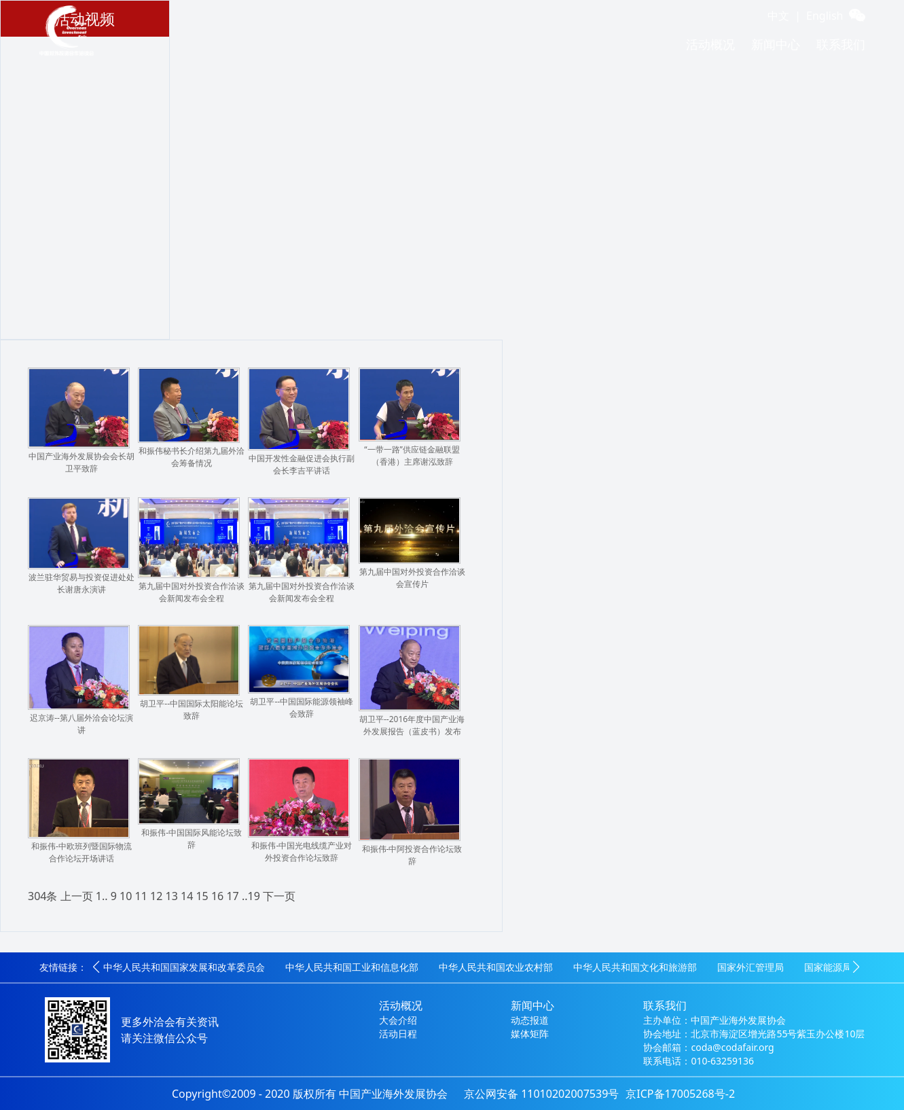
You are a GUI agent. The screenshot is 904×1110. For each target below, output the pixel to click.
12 (156, 896)
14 (187, 896)
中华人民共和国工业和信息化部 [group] (351, 967)
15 (202, 896)
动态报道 (530, 1020)
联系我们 (840, 44)
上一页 (76, 896)
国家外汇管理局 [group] (750, 967)
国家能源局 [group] (828, 967)
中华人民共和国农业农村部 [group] (496, 967)
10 (126, 896)
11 (141, 896)
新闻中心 (775, 44)
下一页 (279, 896)
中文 (778, 15)
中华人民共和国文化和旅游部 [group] (635, 967)
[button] (96, 967)
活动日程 (398, 1033)
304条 (42, 896)
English (824, 15)
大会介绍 (398, 1020)
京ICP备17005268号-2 (680, 1093)
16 (217, 896)
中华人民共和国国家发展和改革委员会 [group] (184, 967)
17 (232, 896)
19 (254, 896)
